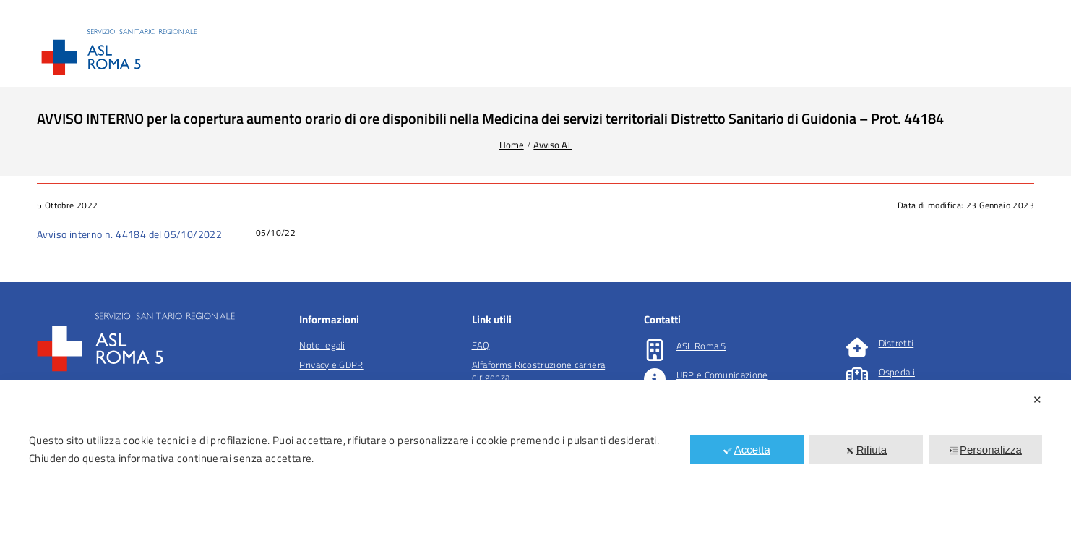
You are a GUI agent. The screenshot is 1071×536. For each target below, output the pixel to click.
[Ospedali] (857, 376)
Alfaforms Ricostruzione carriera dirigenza (539, 370)
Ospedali (897, 372)
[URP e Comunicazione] (655, 379)
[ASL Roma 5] (655, 350)
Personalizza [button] (985, 449)
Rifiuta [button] (866, 449)
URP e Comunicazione (722, 374)
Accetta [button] (746, 449)
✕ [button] (1037, 400)
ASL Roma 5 (701, 346)
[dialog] (535, 458)
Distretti (896, 343)
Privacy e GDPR (331, 364)
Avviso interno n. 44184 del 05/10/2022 (129, 234)
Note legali (322, 345)
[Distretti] (857, 347)
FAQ (481, 345)
